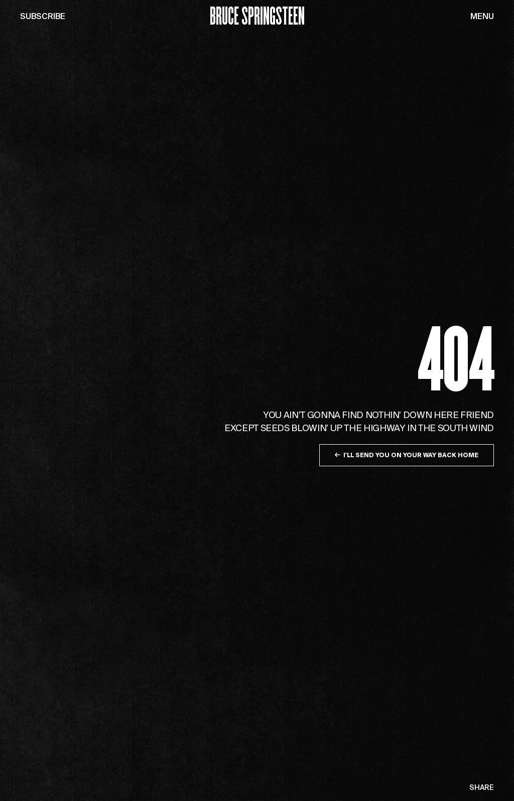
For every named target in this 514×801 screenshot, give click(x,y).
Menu (482, 16)
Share (481, 788)
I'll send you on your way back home (406, 455)
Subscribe (42, 16)
